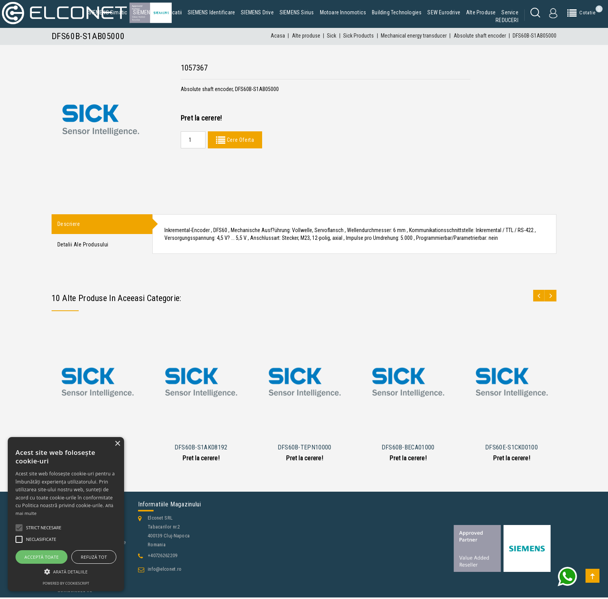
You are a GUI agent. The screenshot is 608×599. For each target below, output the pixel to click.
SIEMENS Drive (257, 12)
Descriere (68, 224)
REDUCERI (507, 20)
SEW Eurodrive (443, 12)
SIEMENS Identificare (211, 12)
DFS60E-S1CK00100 (511, 448)
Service (509, 12)
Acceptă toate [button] (41, 557)
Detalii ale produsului (83, 246)
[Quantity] (193, 139)
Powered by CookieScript (66, 583)
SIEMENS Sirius (297, 12)
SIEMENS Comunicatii (157, 12)
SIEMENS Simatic (107, 12)
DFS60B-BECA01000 (408, 448)
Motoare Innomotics (343, 12)
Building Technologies (396, 12)
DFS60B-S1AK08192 (201, 448)
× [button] (117, 444)
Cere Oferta (239, 140)
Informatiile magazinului (169, 505)
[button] (66, 572)
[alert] (66, 514)
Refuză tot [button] (94, 557)
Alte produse (481, 12)
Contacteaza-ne (74, 592)
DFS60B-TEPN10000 (305, 448)
